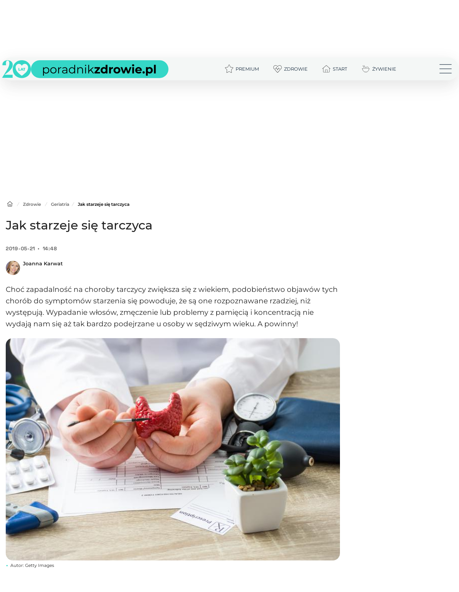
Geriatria (60, 204)
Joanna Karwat (43, 263)
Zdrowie (32, 204)
